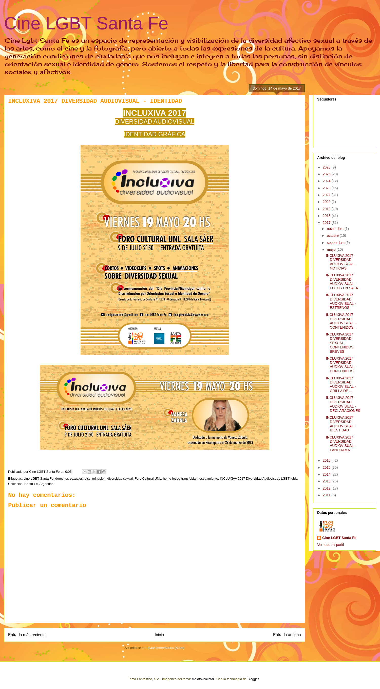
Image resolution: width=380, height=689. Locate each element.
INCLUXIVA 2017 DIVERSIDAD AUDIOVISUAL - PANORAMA (341, 443)
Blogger (253, 679)
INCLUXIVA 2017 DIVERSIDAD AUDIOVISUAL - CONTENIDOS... (341, 321)
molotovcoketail (203, 679)
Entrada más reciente (27, 635)
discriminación (95, 478)
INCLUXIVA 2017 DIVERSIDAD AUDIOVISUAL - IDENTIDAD (341, 423)
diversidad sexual (119, 478)
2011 (327, 495)
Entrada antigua (287, 635)
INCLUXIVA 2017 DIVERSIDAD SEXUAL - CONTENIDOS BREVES (339, 342)
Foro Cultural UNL (148, 478)
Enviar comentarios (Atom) (164, 648)
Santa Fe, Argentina (38, 484)
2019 (327, 209)
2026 (327, 167)
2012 (327, 488)
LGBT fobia (289, 478)
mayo (331, 249)
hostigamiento (208, 478)
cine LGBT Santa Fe (38, 478)
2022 (327, 195)
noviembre (335, 229)
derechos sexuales (69, 478)
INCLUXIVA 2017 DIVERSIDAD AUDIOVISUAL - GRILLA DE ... (341, 384)
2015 (327, 467)
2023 (327, 188)
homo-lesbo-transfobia (179, 478)
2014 (327, 474)
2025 (327, 174)
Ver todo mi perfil (330, 545)
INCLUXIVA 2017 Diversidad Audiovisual (249, 478)
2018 (327, 216)
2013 (327, 481)
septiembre (336, 243)
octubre (333, 235)
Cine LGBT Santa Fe (86, 23)
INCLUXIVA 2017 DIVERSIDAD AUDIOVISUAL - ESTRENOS (341, 301)
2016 (327, 460)
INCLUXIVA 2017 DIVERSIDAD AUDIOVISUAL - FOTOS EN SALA (342, 281)
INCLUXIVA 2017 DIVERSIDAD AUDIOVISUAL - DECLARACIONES (343, 404)
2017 (327, 223)
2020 (327, 202)
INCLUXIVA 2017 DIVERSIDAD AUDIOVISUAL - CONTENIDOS (341, 364)
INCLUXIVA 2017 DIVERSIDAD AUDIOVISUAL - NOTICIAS (341, 262)
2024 (327, 181)
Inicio (159, 635)
